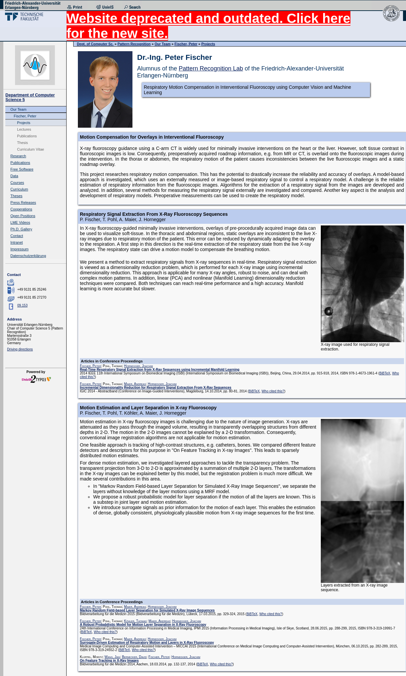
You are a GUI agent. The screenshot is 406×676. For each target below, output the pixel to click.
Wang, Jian (112, 657)
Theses (16, 196)
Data (14, 176)
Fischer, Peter (25, 116)
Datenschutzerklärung (28, 256)
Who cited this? (273, 391)
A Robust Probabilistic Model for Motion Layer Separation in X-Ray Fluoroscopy (143, 624)
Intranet (16, 242)
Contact (16, 236)
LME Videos (20, 222)
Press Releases (23, 202)
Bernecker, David (134, 657)
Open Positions (22, 216)
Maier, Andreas (135, 384)
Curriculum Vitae (30, 149)
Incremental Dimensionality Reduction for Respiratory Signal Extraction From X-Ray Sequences (155, 387)
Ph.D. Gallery (21, 229)
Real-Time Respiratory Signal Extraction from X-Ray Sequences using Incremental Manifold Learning (159, 369)
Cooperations (21, 209)
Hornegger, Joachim (138, 366)
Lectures (24, 129)
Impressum (19, 249)
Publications (27, 136)
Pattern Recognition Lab (211, 68)
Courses (17, 183)
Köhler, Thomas (135, 621)
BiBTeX (384, 373)
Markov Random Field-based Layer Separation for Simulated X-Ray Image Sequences (147, 610)
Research (18, 156)
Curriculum (19, 189)
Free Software (21, 169)
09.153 (22, 305)
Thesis (22, 143)
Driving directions (20, 349)
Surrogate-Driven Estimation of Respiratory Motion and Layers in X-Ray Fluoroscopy (147, 642)
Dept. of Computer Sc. (95, 44)
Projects (23, 123)
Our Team (18, 109)
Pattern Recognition (134, 44)
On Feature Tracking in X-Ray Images (109, 660)
